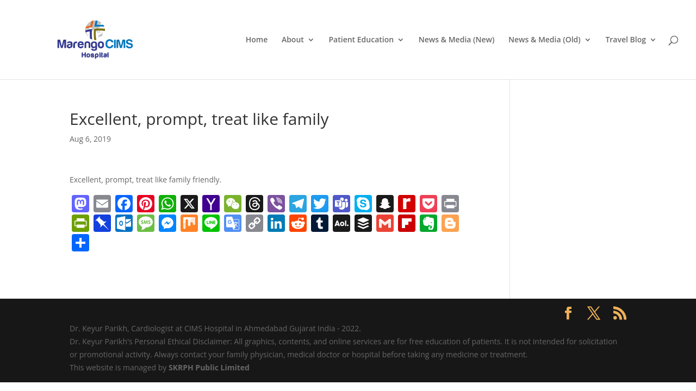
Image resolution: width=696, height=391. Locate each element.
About (293, 40)
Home (257, 40)
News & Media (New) (457, 40)
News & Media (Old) (544, 40)
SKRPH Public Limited (209, 367)
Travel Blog (625, 40)
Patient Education (361, 40)
